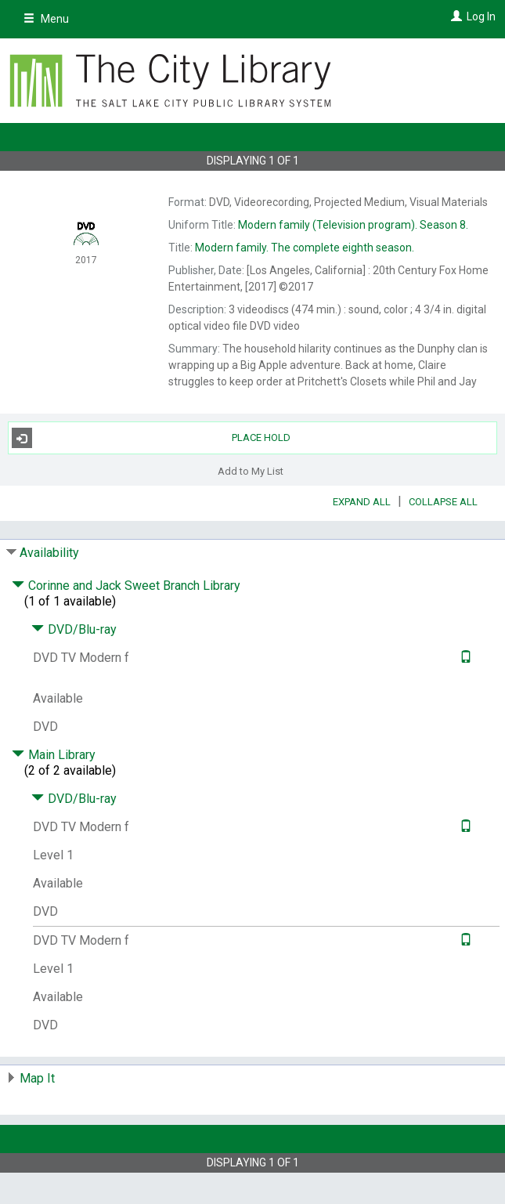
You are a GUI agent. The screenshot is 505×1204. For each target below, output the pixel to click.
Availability (49, 552)
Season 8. (353, 225)
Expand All (362, 502)
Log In (481, 16)
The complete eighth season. (304, 247)
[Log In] (454, 16)
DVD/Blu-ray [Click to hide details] (74, 629)
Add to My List (250, 470)
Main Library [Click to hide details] (54, 754)
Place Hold (151, 438)
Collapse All (443, 502)
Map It (37, 1078)
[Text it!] (464, 657)
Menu (46, 19)
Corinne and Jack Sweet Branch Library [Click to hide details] (126, 585)
